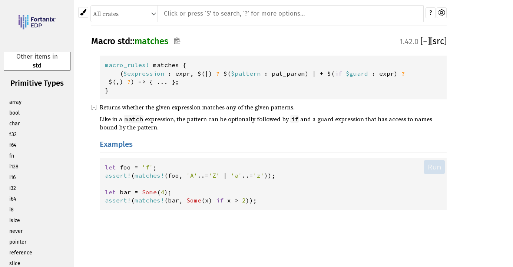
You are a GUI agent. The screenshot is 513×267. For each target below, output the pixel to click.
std (37, 65)
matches (151, 41)
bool (14, 113)
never (16, 231)
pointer (17, 242)
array (15, 102)
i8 (11, 210)
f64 (12, 145)
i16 (12, 177)
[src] (438, 41)
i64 (12, 199)
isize (14, 220)
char (14, 124)
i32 (12, 188)
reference (20, 253)
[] (425, 41)
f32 (13, 134)
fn (11, 156)
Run (434, 167)
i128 (14, 167)
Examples (116, 144)
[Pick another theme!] (83, 12)
